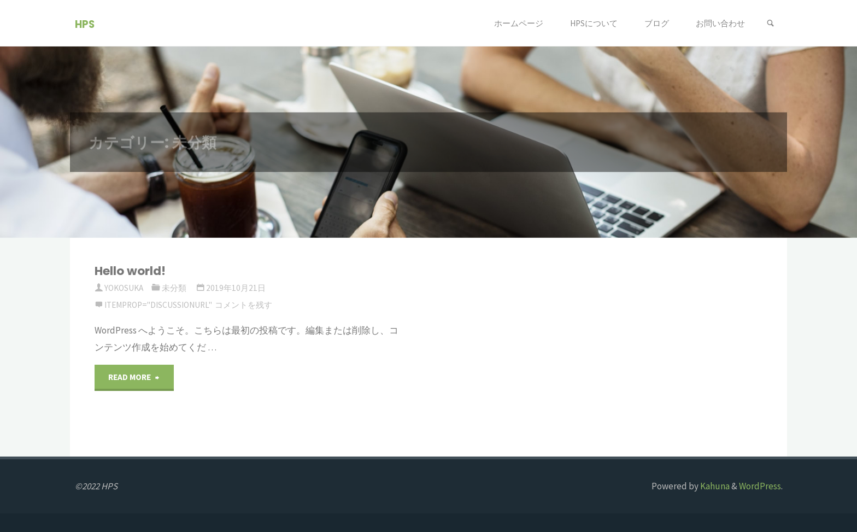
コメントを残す (243, 305)
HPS (85, 23)
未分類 (174, 288)
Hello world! (130, 270)
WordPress (760, 486)
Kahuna (714, 486)
